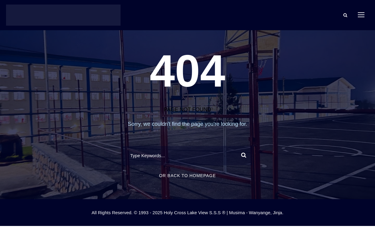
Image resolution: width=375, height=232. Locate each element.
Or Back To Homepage (187, 175)
